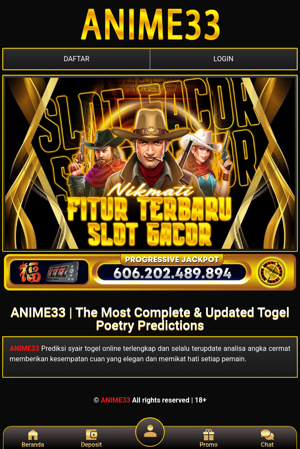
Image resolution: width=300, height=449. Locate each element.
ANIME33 (24, 348)
